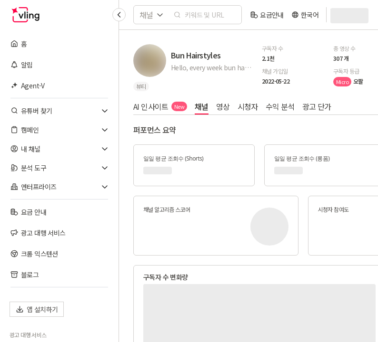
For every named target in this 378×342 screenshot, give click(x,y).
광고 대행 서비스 (28, 335)
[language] (305, 14)
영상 (223, 106)
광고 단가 (316, 106)
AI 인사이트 (160, 106)
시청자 (248, 106)
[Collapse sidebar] (119, 14)
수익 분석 (280, 106)
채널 (202, 106)
